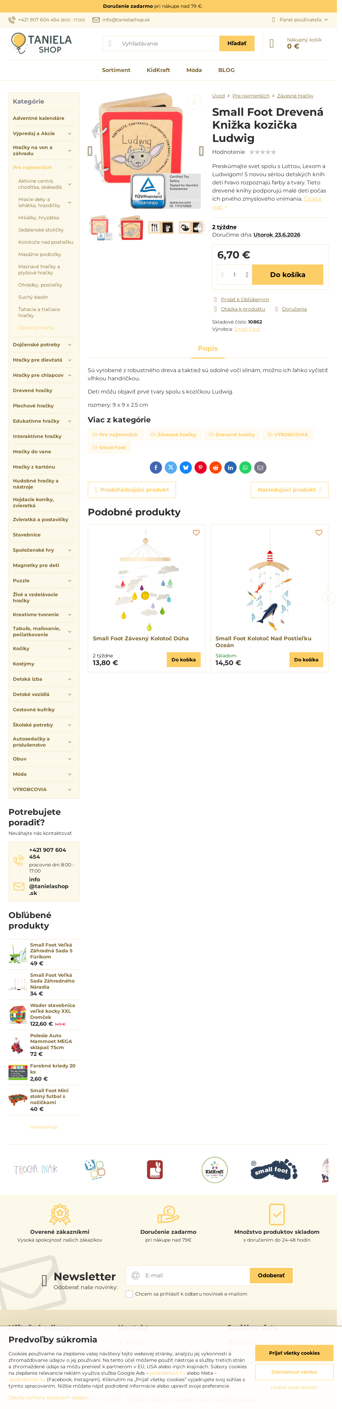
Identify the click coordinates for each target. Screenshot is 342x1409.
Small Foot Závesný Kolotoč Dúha (141, 638)
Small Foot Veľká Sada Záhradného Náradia (52, 981)
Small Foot (247, 329)
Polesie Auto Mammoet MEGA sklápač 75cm (51, 1041)
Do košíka (287, 275)
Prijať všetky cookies (294, 1353)
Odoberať (271, 1275)
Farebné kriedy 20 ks (53, 1069)
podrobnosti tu (167, 1373)
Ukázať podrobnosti (294, 1387)
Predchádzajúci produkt (132, 490)
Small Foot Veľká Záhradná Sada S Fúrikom (51, 951)
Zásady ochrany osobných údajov (47, 1397)
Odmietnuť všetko (294, 1372)
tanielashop (44, 1127)
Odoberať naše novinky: (86, 1287)
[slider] (262, 152)
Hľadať (236, 43)
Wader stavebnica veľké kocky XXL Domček (52, 1011)
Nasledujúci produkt (290, 490)
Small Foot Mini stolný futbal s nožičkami (49, 1096)
